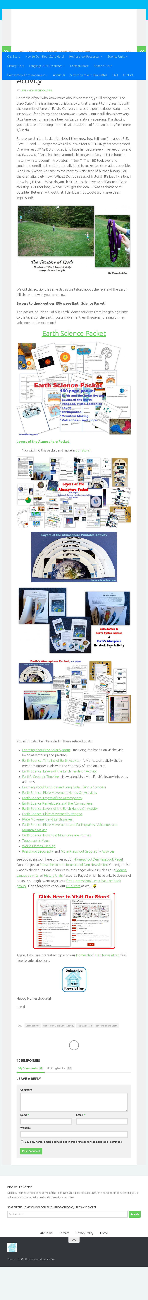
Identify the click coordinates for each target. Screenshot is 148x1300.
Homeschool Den (37, 13)
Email (80, 1148)
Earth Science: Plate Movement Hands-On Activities (59, 826)
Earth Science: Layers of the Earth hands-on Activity (59, 804)
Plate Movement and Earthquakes (47, 852)
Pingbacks (59, 1101)
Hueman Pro (48, 1292)
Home (104, 1266)
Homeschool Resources (84, 56)
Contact (128, 75)
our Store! (83, 483)
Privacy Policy (84, 1266)
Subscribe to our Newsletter (88, 75)
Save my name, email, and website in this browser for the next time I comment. (73, 1175)
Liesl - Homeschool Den (36, 123)
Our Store (13, 56)
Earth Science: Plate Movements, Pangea (52, 847)
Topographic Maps (35, 874)
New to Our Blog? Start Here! (44, 56)
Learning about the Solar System (46, 783)
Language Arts (27, 909)
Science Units (116, 56)
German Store (79, 65)
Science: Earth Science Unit (69, 85)
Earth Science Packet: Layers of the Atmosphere (57, 836)
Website (25, 1161)
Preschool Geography (38, 885)
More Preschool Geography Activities (88, 885)
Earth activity (32, 1059)
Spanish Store (103, 65)
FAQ (115, 75)
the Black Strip (85, 1059)
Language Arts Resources (45, 65)
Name (24, 1148)
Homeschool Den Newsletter (97, 988)
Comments (30, 1101)
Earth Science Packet (74, 367)
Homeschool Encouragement (26, 75)
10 (127, 85)
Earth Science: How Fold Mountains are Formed (57, 868)
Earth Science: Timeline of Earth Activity (51, 794)
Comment (26, 1123)
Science (121, 903)
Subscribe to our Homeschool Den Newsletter (73, 898)
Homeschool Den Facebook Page (98, 892)
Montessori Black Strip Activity (58, 1059)
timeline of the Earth (106, 1059)
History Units (15, 65)
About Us (59, 75)
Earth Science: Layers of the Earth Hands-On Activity (60, 842)
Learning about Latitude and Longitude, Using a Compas (63, 820)
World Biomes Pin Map (38, 879)
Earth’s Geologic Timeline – (41, 810)
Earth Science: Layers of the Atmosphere (52, 831)
